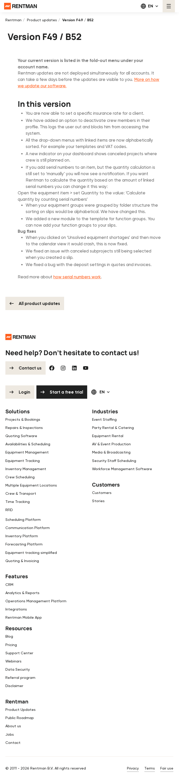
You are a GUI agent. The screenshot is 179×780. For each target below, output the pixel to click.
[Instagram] (63, 368)
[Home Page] (20, 6)
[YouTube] (86, 368)
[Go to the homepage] (20, 336)
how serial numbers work (77, 277)
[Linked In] (74, 368)
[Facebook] (52, 368)
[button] (150, 6)
